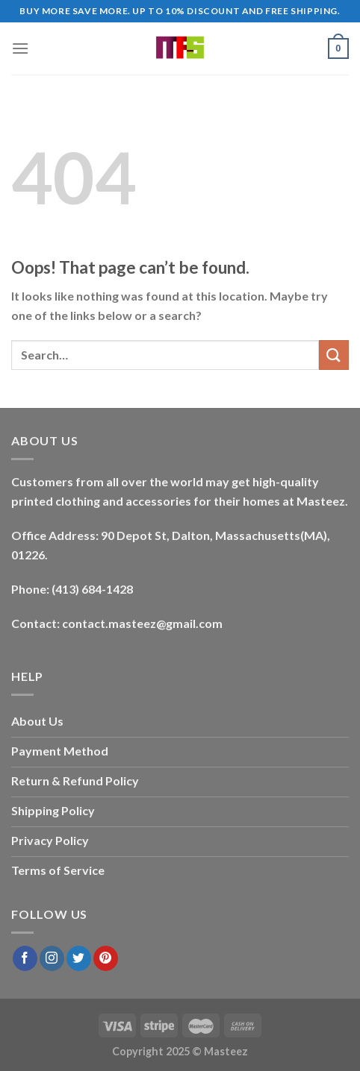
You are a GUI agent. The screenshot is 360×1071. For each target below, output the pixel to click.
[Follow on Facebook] (25, 958)
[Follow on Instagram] (52, 958)
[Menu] (20, 48)
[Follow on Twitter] (78, 958)
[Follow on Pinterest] (105, 958)
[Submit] (334, 354)
